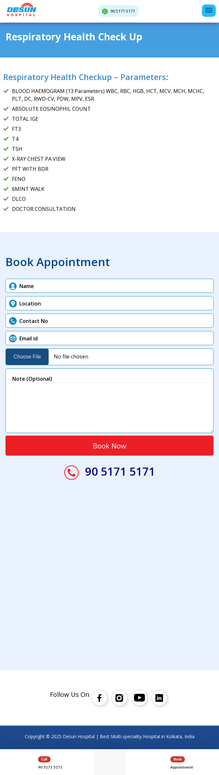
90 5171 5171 (118, 11)
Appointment (181, 767)
